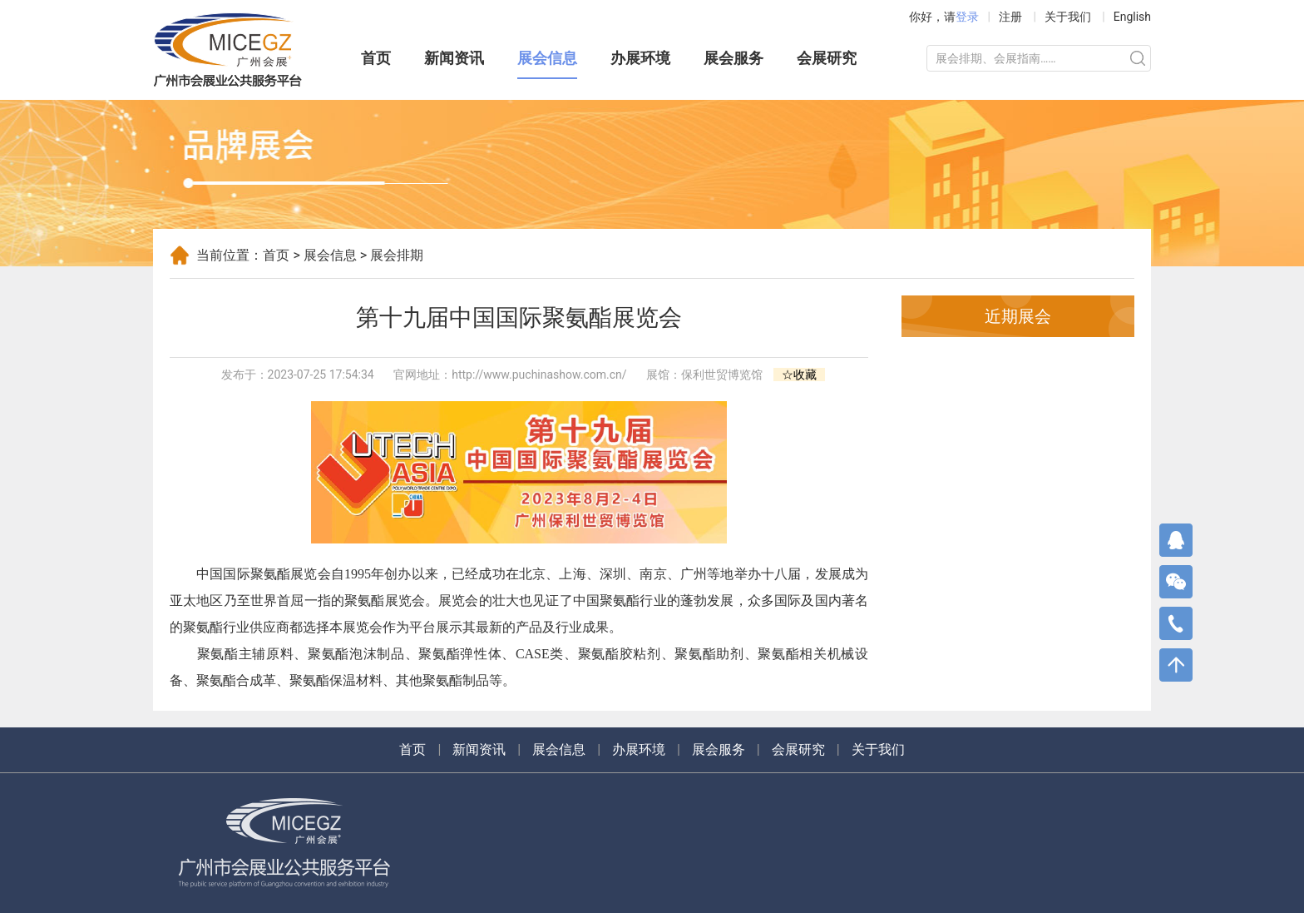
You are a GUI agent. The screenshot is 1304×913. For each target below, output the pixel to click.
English (1132, 16)
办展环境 (640, 58)
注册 (1010, 16)
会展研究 (827, 58)
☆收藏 (799, 374)
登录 (967, 16)
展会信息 (547, 58)
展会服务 (733, 58)
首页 (376, 58)
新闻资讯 (454, 58)
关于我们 (1068, 16)
